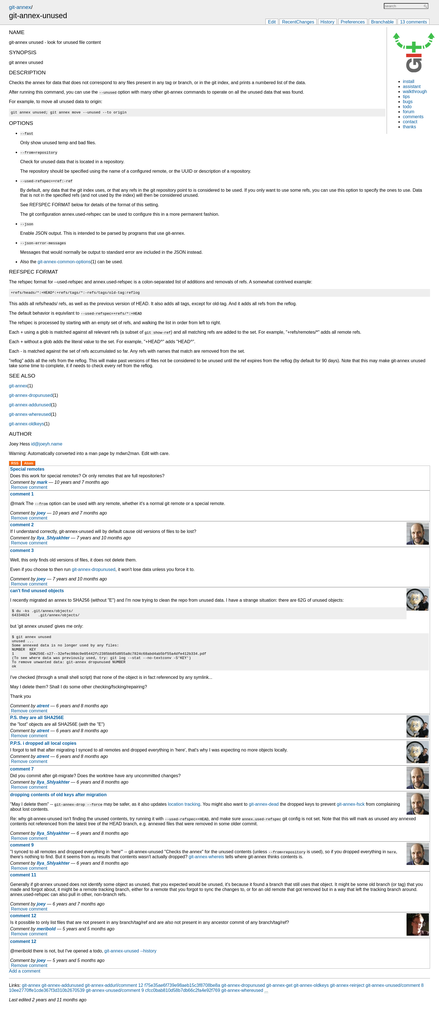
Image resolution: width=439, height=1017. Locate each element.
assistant (412, 86)
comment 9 (22, 855)
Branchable (382, 22)
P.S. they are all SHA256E (37, 727)
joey (41, 514)
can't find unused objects (37, 592)
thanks (409, 126)
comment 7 (22, 779)
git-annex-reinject (347, 995)
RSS (15, 465)
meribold (46, 939)
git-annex (20, 7)
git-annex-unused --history (130, 961)
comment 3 (22, 552)
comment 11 (23, 885)
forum (408, 111)
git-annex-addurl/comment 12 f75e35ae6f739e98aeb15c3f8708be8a (152, 995)
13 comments (413, 22)
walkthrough (415, 91)
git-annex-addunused (30, 406)
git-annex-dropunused (31, 397)
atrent (43, 715)
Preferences (353, 22)
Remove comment (29, 489)
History (328, 22)
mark (42, 484)
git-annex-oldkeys (26, 425)
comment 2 (22, 526)
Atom (28, 465)
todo (407, 106)
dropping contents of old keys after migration (58, 804)
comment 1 (22, 495)
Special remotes (27, 470)
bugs (408, 101)
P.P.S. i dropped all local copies (43, 753)
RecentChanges (298, 22)
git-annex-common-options (64, 262)
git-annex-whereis (206, 866)
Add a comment (24, 981)
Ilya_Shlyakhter (53, 539)
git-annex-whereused (30, 416)
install (408, 81)
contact (410, 121)
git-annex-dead (264, 814)
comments (413, 116)
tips (406, 96)
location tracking (184, 814)
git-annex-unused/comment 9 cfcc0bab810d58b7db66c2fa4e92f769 (153, 1000)
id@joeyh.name (46, 445)
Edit (272, 22)
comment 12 (23, 925)
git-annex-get (279, 995)
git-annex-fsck (351, 814)
